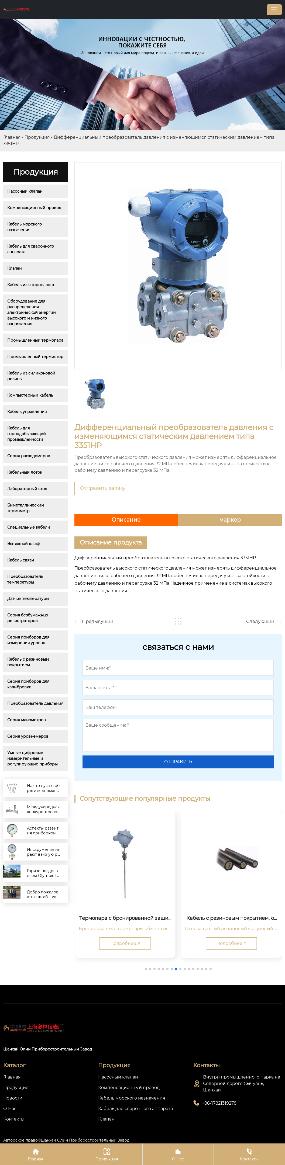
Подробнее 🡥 (125, 943)
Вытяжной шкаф (23, 543)
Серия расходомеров (28, 455)
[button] (146, 969)
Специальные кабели (28, 527)
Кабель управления (27, 411)
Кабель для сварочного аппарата (31, 249)
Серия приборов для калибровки (28, 684)
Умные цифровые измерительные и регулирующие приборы (32, 758)
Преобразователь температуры (25, 579)
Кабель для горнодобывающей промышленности (27, 434)
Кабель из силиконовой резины (31, 376)
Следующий (258, 621)
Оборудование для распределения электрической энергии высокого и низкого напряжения (32, 312)
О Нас (178, 1154)
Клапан (14, 268)
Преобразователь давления (35, 703)
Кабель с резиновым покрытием (28, 662)
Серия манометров (26, 719)
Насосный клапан (24, 191)
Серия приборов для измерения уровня (28, 640)
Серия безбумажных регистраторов (28, 618)
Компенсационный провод (34, 207)
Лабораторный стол (27, 488)
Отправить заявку (102, 488)
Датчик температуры (28, 598)
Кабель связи (20, 560)
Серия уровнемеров (28, 736)
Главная (12, 137)
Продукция (37, 137)
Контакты (249, 1154)
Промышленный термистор (35, 356)
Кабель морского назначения (25, 227)
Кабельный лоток (24, 472)
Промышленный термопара (35, 340)
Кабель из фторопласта (30, 284)
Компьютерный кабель (30, 395)
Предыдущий (99, 621)
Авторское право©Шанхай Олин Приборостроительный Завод (66, 1140)
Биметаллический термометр (26, 508)
